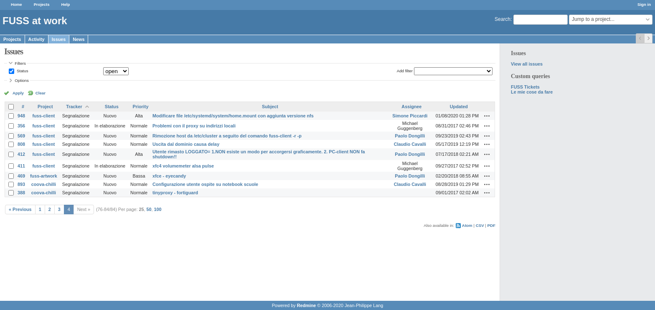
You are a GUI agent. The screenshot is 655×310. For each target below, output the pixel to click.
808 (21, 144)
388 (21, 192)
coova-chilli (43, 184)
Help (65, 4)
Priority (141, 106)
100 (158, 209)
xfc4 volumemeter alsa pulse (183, 165)
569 (21, 135)
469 (21, 175)
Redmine (306, 305)
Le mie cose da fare (532, 91)
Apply (18, 93)
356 (21, 125)
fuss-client (43, 115)
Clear (41, 93)
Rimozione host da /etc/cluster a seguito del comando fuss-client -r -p (227, 135)
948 (21, 115)
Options (22, 80)
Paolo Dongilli (410, 135)
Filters (20, 63)
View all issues (527, 63)
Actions (487, 115)
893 (21, 184)
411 (21, 165)
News (78, 39)
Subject (270, 106)
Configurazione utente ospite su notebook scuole (205, 184)
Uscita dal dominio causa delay (185, 144)
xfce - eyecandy (169, 175)
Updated (459, 106)
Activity (36, 39)
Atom (467, 225)
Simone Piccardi (409, 115)
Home (16, 4)
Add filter (405, 71)
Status (21, 71)
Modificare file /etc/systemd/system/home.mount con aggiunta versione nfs (233, 115)
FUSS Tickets (525, 86)
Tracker (74, 106)
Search (502, 19)
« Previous (20, 209)
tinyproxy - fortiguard (175, 192)
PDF (491, 225)
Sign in (644, 4)
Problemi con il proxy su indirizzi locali (194, 125)
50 (149, 209)
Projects (42, 4)
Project (45, 106)
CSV (480, 225)
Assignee (411, 106)
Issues (59, 39)
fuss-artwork (43, 175)
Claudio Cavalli (410, 144)
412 (21, 154)
